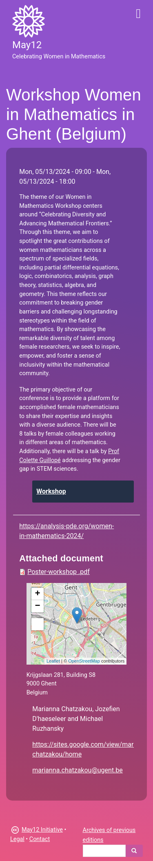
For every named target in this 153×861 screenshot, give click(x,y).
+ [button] (37, 594)
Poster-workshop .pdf (58, 572)
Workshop (51, 491)
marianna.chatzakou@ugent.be (77, 770)
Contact (39, 839)
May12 (27, 45)
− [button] (37, 606)
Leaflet (53, 661)
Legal (17, 839)
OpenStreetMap (84, 661)
